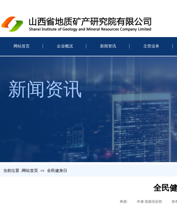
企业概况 (65, 46)
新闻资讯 (108, 46)
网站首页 (22, 46)
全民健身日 (57, 170)
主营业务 (151, 46)
